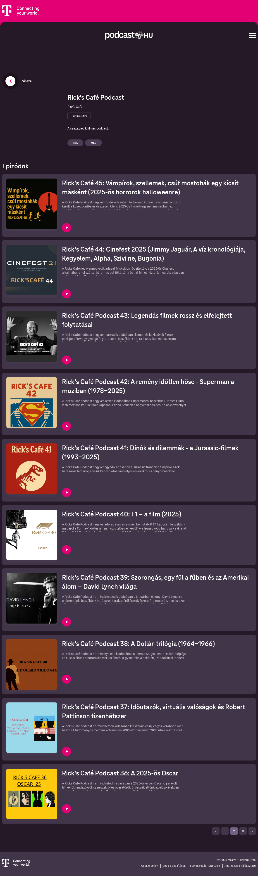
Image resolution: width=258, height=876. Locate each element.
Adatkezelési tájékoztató (240, 866)
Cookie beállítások (174, 866)
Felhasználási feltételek (205, 866)
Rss (75, 142)
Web (93, 142)
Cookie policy (149, 866)
